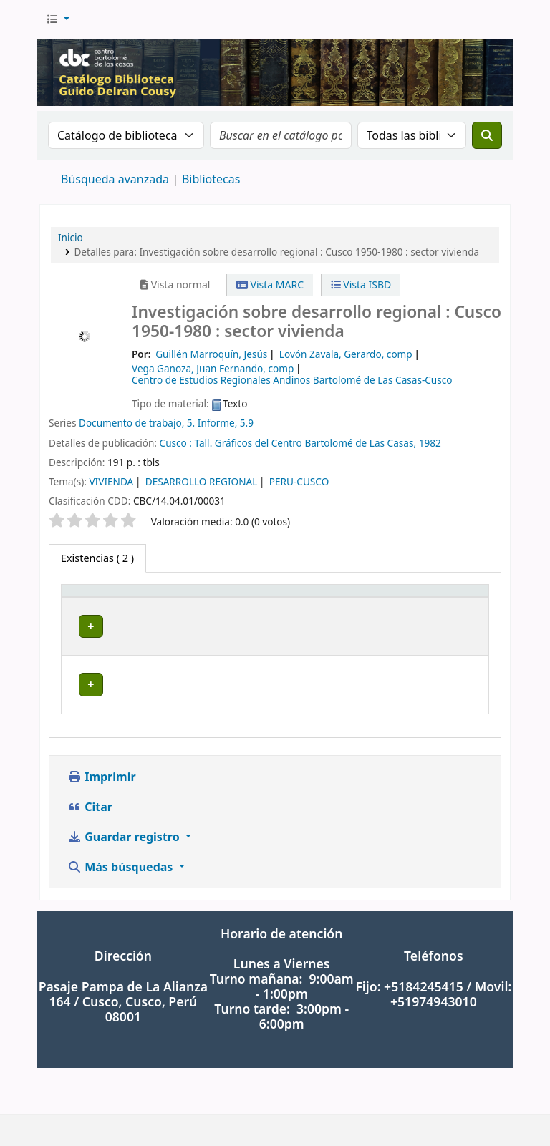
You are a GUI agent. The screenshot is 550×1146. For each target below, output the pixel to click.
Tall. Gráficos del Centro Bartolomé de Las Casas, (306, 443)
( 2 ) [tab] (97, 558)
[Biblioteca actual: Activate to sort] (167, 613)
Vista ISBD (361, 284)
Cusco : (177, 443)
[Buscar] (487, 135)
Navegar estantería (267, 672)
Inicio (70, 237)
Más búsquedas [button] (121, 913)
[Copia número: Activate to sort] (391, 613)
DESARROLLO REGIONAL (201, 481)
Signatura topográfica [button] (273, 629)
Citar (89, 852)
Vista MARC (270, 284)
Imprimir (101, 822)
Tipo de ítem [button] (79, 613)
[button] (57, 19)
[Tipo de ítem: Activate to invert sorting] (93, 613)
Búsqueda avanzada (115, 179)
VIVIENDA (111, 481)
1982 (430, 443)
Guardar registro (125, 882)
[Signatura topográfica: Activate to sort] (282, 613)
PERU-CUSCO (299, 481)
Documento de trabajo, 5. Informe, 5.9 (166, 422)
